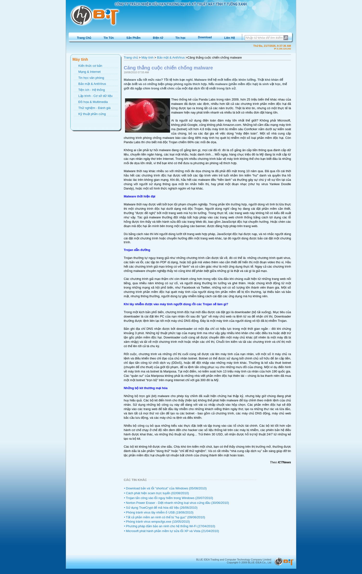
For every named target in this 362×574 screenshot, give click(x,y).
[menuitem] (84, 38)
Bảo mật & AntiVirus (92, 84)
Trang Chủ (84, 38)
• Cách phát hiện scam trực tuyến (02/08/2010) (156, 493)
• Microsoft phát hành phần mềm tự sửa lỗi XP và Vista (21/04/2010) (171, 531)
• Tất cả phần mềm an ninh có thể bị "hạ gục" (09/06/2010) (164, 517)
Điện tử (158, 38)
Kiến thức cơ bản (90, 66)
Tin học (180, 38)
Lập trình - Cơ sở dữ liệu (95, 96)
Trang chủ (131, 57)
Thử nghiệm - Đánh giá (94, 108)
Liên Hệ (229, 38)
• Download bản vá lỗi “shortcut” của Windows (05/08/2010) (165, 488)
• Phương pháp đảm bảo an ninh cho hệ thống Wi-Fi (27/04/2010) (169, 526)
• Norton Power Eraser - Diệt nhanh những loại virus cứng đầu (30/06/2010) (176, 503)
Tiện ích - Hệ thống (91, 90)
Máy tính (147, 57)
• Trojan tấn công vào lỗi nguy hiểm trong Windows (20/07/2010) (168, 498)
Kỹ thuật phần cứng (92, 114)
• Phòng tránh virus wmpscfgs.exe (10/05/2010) (157, 521)
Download (205, 37)
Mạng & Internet (89, 72)
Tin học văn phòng (91, 78)
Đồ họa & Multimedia (93, 102)
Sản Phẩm (133, 38)
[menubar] (156, 38)
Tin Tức (109, 38)
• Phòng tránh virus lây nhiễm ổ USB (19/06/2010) (158, 512)
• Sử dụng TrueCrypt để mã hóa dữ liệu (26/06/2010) (160, 507)
